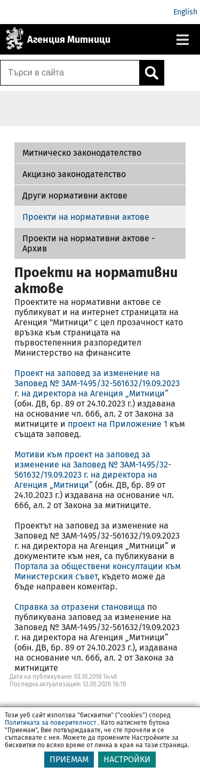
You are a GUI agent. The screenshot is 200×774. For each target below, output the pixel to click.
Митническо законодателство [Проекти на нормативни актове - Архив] (81, 153)
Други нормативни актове (74, 195)
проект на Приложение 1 (117, 424)
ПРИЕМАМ (69, 766)
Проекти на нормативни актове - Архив (88, 243)
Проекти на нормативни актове (85, 217)
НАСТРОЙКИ (126, 766)
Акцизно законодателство (74, 174)
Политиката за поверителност (50, 729)
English (185, 12)
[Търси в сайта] (70, 72)
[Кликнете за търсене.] (151, 72)
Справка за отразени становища (79, 607)
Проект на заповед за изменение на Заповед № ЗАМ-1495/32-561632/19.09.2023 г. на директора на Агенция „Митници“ (97, 383)
